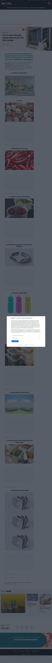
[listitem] (26, 335)
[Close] (43, 318)
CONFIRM (16, 341)
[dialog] (26, 331)
